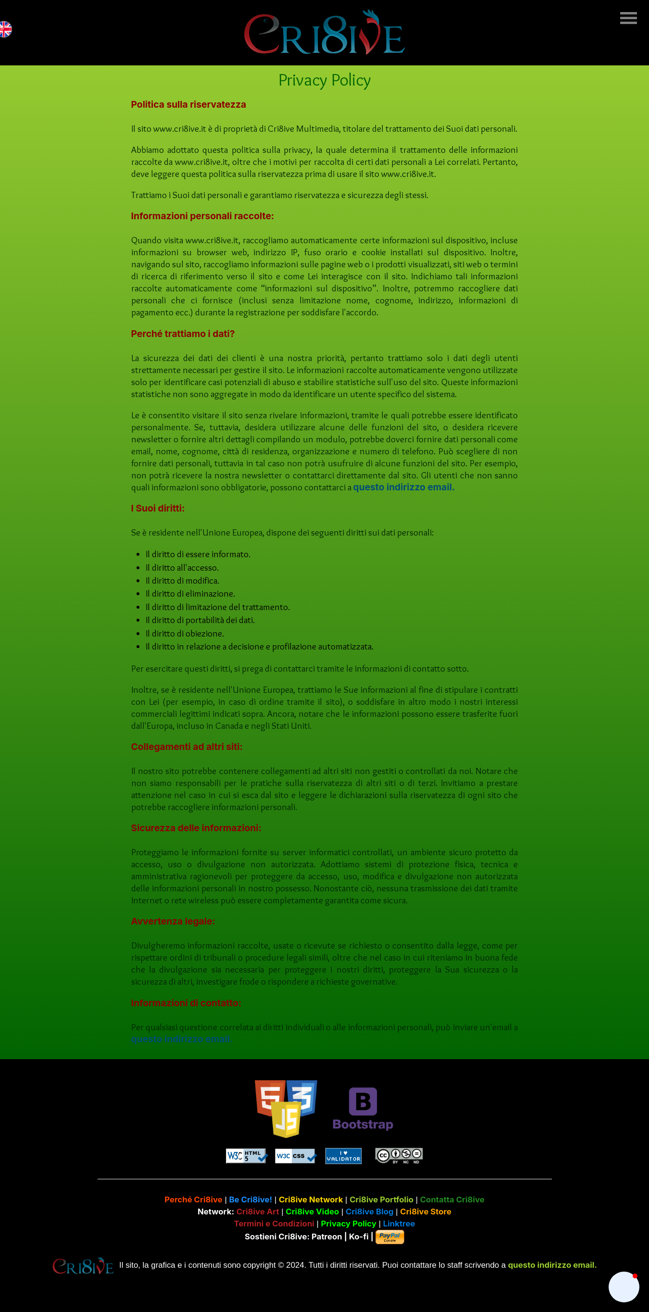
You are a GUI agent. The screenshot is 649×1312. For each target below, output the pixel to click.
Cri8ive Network (311, 1199)
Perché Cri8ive (193, 1199)
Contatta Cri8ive (452, 1199)
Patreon (327, 1236)
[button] (624, 1287)
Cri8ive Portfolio (381, 1199)
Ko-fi (359, 1236)
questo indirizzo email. (404, 487)
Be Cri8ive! (250, 1199)
